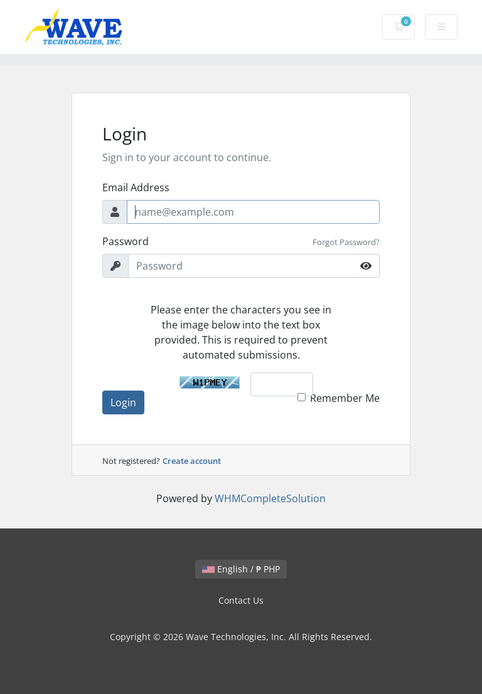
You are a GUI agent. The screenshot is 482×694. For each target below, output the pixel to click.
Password (125, 241)
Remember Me (345, 398)
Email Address (135, 187)
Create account (192, 460)
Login (123, 402)
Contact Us (241, 600)
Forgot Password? (346, 242)
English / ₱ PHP (241, 569)
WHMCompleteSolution (270, 498)
